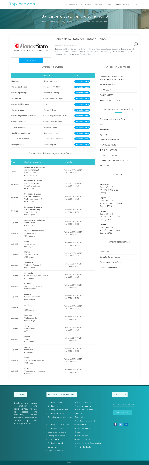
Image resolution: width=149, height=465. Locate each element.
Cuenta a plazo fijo (83, 406)
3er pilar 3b (80, 417)
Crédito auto (53, 406)
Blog (108, 4)
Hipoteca (51, 421)
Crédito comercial (55, 443)
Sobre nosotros (122, 4)
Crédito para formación (57, 413)
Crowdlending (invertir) (85, 421)
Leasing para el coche (57, 432)
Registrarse (122, 412)
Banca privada (81, 425)
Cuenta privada (81, 436)
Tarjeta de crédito (55, 451)
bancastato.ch (31, 60)
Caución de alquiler (83, 447)
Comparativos (70, 4)
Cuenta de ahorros (83, 402)
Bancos (98, 4)
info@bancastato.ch (108, 85)
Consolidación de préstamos (60, 417)
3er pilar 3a (79, 413)
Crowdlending (53, 439)
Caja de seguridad (83, 428)
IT (135, 44)
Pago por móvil (81, 432)
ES (135, 4)
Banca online (53, 447)
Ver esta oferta (82, 81)
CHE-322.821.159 (109, 145)
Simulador (86, 4)
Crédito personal (55, 402)
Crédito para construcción (59, 425)
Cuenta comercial (82, 439)
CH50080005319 (112, 155)
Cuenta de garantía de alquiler (88, 443)
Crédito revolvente (56, 428)
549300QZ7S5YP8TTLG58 (117, 160)
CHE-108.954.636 (110, 150)
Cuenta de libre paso (84, 410)
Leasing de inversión (56, 436)
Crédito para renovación (58, 410)
